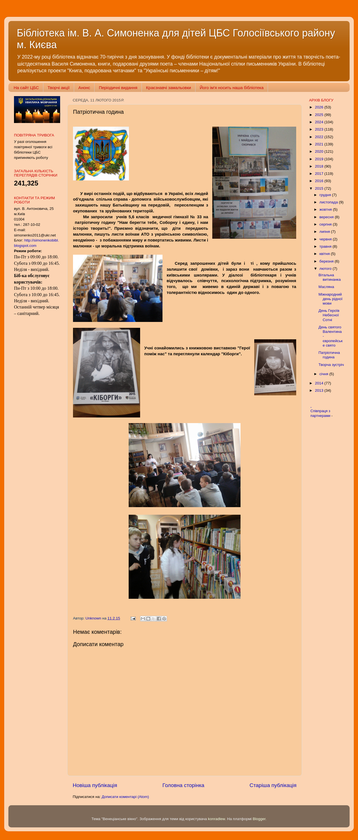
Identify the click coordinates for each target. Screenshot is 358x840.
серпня (326, 224)
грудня (325, 195)
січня (324, 374)
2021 (319, 144)
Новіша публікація (95, 785)
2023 (319, 129)
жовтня (326, 209)
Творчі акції (59, 87)
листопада (329, 202)
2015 (319, 188)
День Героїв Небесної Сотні (329, 315)
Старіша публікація (272, 785)
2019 (319, 159)
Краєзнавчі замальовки (168, 87)
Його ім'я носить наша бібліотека (231, 87)
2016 (319, 181)
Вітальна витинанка (330, 277)
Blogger (259, 819)
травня (326, 246)
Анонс (84, 87)
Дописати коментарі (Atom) (125, 797)
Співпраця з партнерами (320, 413)
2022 (319, 137)
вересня (327, 217)
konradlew (216, 819)
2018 (319, 166)
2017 (319, 173)
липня (325, 231)
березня (327, 261)
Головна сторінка (183, 785)
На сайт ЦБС (26, 87)
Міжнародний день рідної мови (331, 298)
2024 (319, 122)
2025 (319, 115)
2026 (319, 107)
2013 (319, 390)
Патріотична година (329, 355)
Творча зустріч (331, 365)
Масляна (326, 287)
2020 (319, 151)
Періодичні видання (118, 87)
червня (326, 239)
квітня (325, 254)
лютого (326, 268)
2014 (319, 383)
